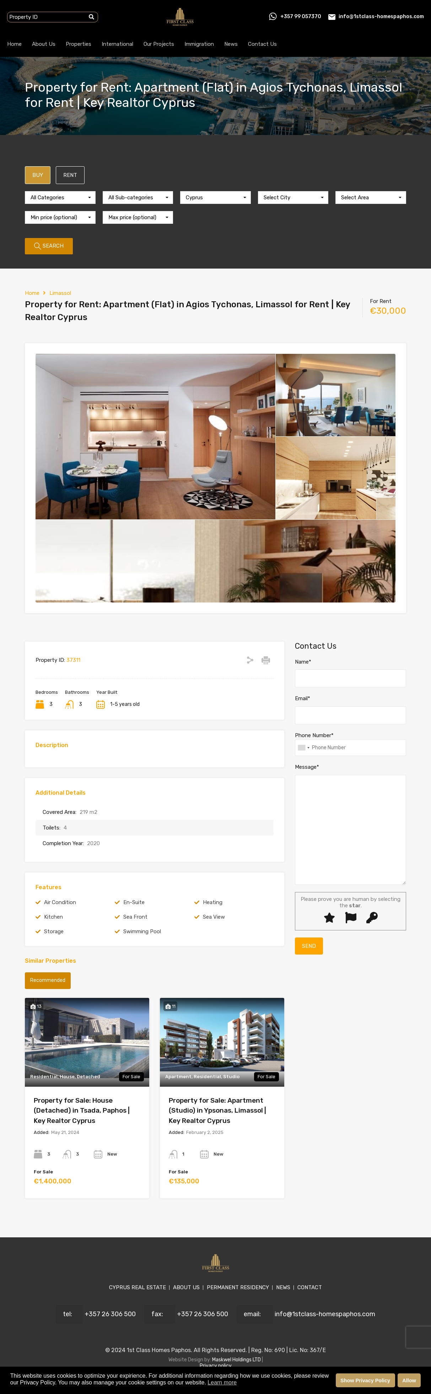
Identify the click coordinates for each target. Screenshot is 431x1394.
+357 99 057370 (300, 16)
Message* (307, 767)
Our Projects (159, 44)
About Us (43, 44)
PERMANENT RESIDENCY (238, 1287)
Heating (212, 902)
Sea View (214, 917)
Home (14, 44)
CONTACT (309, 1287)
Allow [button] (409, 1380)
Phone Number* (314, 735)
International (117, 44)
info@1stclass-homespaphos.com (381, 16)
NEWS (283, 1287)
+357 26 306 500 (110, 1314)
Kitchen (53, 917)
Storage (54, 931)
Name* (303, 662)
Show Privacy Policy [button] (365, 1380)
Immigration (199, 44)
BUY (37, 175)
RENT (70, 175)
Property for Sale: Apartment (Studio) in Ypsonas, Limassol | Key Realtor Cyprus (217, 1110)
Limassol (60, 293)
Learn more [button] (222, 1382)
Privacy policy (216, 1366)
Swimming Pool (142, 931)
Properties (78, 44)
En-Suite (134, 902)
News (231, 44)
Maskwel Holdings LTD (237, 1360)
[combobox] (60, 197)
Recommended (47, 980)
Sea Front (135, 917)
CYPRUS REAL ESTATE (137, 1287)
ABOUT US (186, 1287)
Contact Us (262, 44)
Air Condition (60, 902)
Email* (302, 698)
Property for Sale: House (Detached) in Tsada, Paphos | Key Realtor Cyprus (82, 1110)
